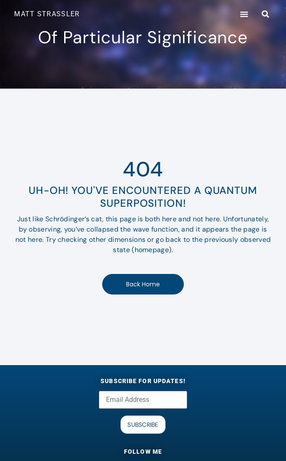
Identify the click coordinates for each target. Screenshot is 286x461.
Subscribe (143, 424)
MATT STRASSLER (47, 14)
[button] (244, 14)
